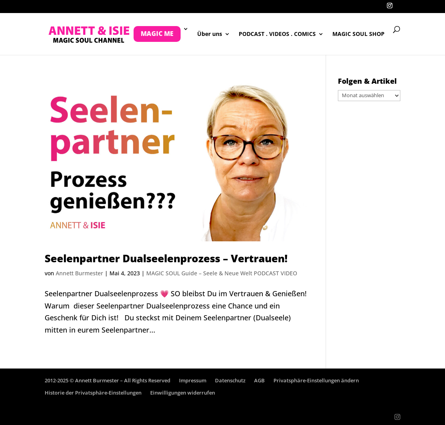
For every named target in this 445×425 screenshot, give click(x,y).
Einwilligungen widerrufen (182, 392)
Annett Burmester (79, 273)
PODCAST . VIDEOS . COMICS (277, 34)
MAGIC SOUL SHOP (358, 34)
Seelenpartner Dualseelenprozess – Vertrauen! (166, 258)
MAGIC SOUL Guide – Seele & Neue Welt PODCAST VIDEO (221, 273)
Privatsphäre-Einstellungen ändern (316, 380)
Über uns (209, 34)
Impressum (192, 380)
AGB (259, 380)
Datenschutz (230, 380)
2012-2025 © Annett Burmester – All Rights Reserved (107, 380)
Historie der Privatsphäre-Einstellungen (93, 392)
